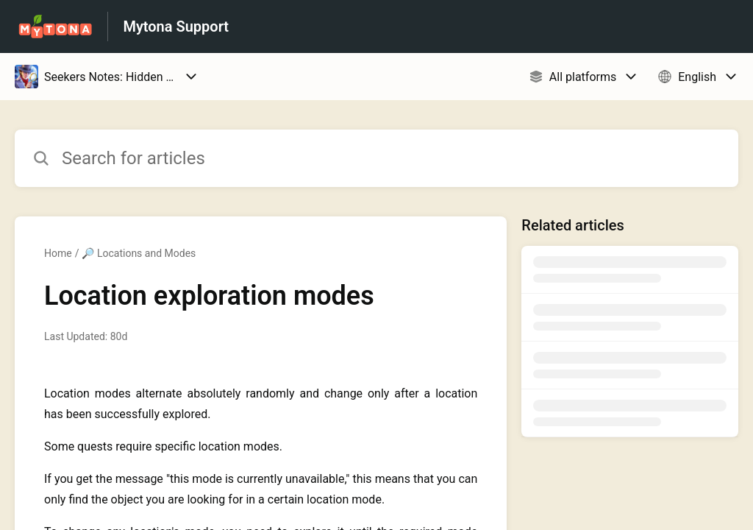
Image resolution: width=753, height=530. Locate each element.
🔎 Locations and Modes (139, 253)
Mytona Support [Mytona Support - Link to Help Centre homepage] (176, 26)
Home (58, 253)
